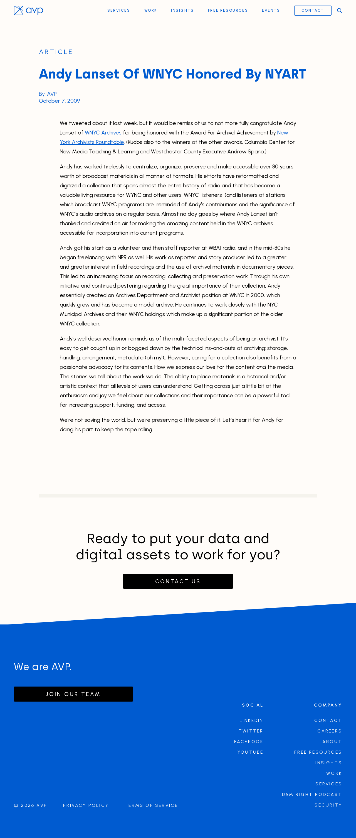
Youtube (250, 752)
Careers (329, 731)
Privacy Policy (86, 805)
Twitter (251, 731)
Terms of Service (151, 805)
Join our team (73, 694)
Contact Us (178, 581)
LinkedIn (252, 720)
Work (150, 10)
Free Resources (228, 10)
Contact (312, 10)
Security (328, 805)
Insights (182, 10)
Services (118, 10)
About (332, 741)
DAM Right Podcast (312, 794)
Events (271, 10)
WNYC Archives (103, 132)
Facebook (249, 741)
